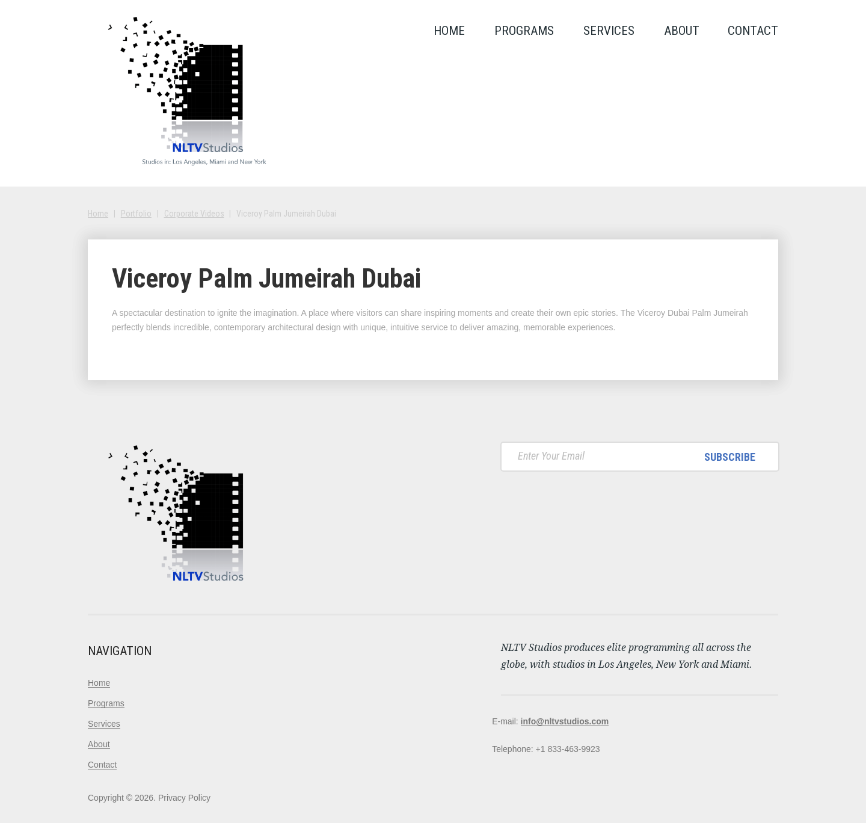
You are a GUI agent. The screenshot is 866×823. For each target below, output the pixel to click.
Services (608, 30)
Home (449, 30)
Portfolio (136, 213)
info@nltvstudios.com (565, 721)
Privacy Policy (184, 798)
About (681, 30)
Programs (524, 30)
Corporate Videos (194, 213)
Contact (753, 30)
